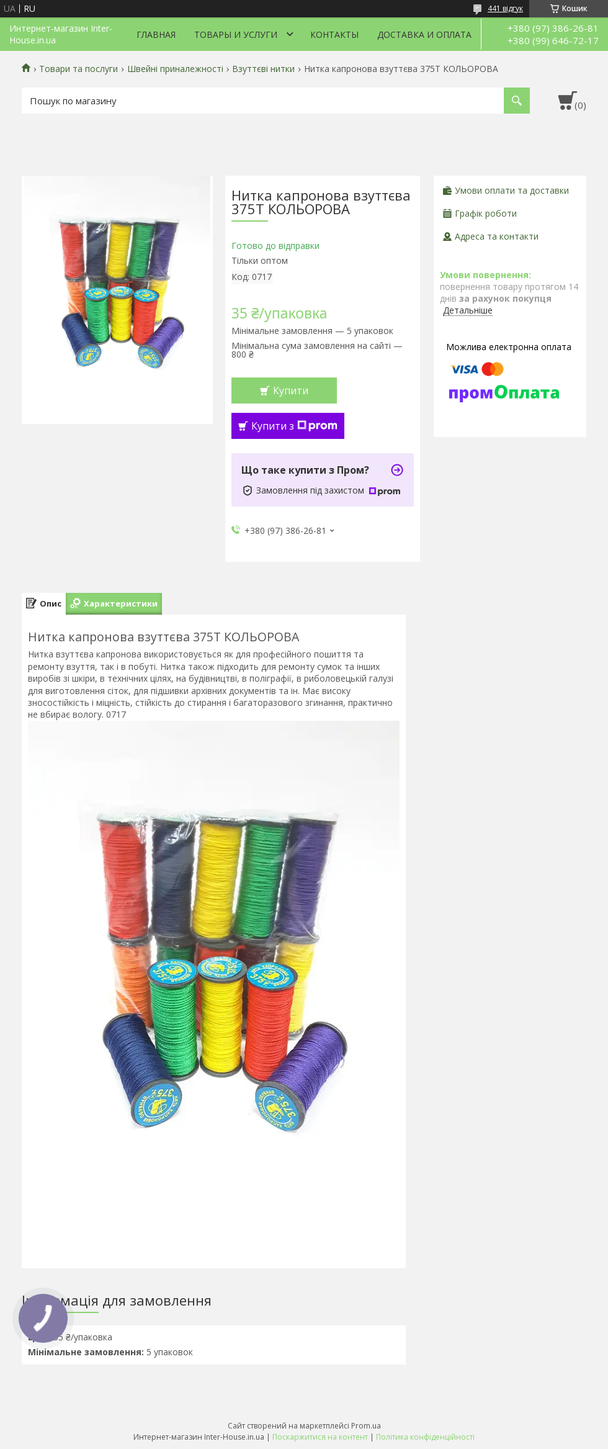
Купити (290, 390)
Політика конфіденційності (425, 1437)
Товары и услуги (235, 34)
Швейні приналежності (175, 68)
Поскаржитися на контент (320, 1437)
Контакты (334, 34)
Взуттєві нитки (263, 68)
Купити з (294, 426)
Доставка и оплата (424, 34)
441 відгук (505, 8)
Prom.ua (366, 1425)
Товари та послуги (78, 68)
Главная (156, 34)
